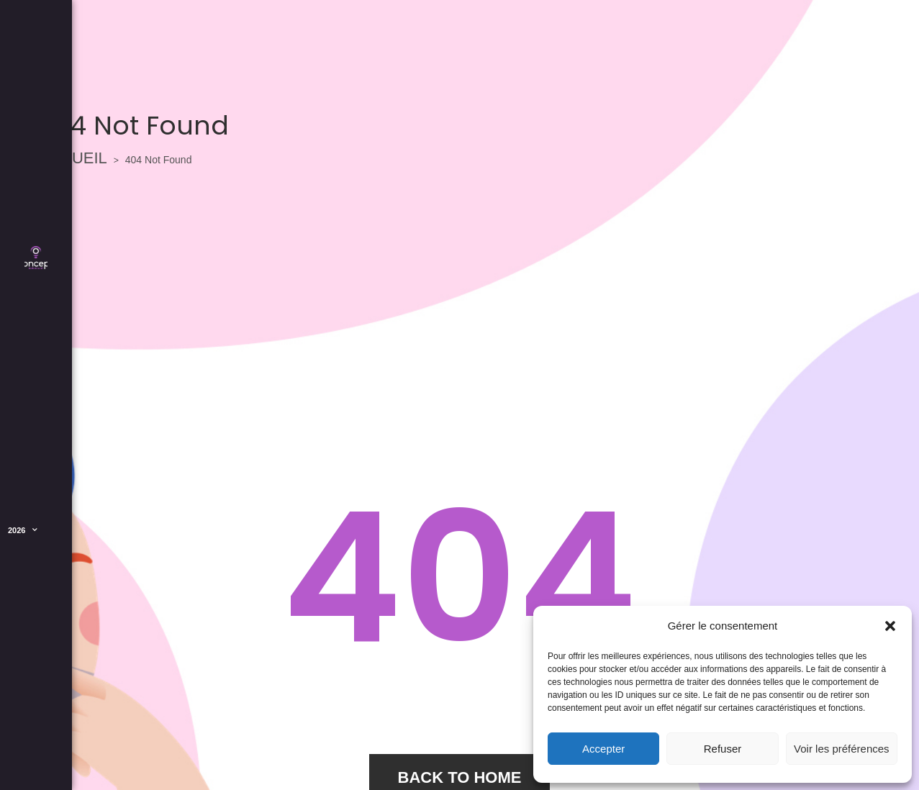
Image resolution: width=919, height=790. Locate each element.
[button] (890, 626)
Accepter (603, 749)
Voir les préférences (841, 749)
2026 (22, 530)
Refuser (723, 749)
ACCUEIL (73, 158)
